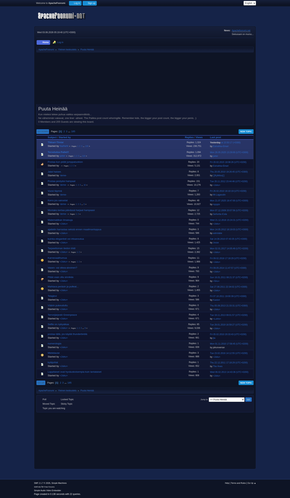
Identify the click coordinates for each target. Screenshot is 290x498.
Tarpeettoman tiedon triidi (61, 248)
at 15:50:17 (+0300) (225, 142)
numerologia (54, 343)
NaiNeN (64, 146)
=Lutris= (217, 319)
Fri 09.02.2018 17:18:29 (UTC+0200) (228, 258)
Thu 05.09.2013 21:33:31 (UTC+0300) (229, 305)
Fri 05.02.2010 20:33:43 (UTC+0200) (228, 334)
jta (214, 338)
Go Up (41, 383)
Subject (52, 137)
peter (62, 155)
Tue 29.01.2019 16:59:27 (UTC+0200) (229, 324)
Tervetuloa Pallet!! (58, 152)
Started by (66, 137)
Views (199, 137)
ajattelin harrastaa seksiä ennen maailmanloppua (74, 229)
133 (86, 146)
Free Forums (49, 487)
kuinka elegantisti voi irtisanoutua (66, 238)
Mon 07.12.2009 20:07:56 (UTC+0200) (229, 210)
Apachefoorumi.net (241, 30)
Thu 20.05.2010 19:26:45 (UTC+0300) (229, 171)
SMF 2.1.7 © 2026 (42, 483)
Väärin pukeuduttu (58, 305)
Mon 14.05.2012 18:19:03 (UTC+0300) (229, 229)
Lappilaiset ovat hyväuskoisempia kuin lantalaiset (74, 371)
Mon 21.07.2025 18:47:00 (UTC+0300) (229, 200)
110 (83, 156)
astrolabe (217, 233)
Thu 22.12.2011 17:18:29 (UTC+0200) (229, 362)
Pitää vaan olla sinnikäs (60, 277)
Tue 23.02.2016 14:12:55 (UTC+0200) (229, 353)
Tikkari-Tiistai (55, 142)
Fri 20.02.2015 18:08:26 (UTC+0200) (228, 162)
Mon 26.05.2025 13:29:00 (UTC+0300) (229, 152)
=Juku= (216, 185)
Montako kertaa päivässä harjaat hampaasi (71, 210)
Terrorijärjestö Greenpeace (62, 314)
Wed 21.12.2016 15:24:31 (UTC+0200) (229, 220)
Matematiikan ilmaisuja (60, 220)
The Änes (217, 366)
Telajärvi (52, 296)
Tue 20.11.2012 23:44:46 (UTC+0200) (229, 181)
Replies (189, 137)
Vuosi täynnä (55, 191)
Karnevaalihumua (57, 257)
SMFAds (37, 487)
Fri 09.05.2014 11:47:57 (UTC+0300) (228, 268)
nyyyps (216, 204)
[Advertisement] (145, 79)
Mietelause (54, 353)
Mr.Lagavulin (219, 194)
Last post (215, 137)
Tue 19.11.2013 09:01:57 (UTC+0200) (229, 315)
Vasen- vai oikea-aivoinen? (62, 267)
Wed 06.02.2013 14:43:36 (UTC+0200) (229, 372)
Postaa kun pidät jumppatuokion (65, 162)
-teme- (63, 175)
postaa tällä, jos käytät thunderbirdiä (67, 334)
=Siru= (216, 281)
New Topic (246, 131)
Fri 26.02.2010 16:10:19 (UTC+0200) (228, 191)
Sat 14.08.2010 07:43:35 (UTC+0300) (228, 239)
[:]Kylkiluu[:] (218, 175)
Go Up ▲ (252, 483)
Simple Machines (59, 483)
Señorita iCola (220, 214)
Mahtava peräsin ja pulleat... (63, 286)
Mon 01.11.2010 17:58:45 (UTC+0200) (229, 343)
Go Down (43, 131)
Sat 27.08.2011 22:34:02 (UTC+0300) (228, 287)
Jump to (204, 399)
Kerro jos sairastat (58, 200)
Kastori (216, 300)
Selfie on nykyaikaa (58, 324)
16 (85, 185)
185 (73, 131)
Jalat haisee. (55, 171)
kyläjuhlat (53, 362)
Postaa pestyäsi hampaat (61, 181)
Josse (216, 242)
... (69, 131)
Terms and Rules (238, 483)
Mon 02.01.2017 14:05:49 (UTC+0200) (229, 248)
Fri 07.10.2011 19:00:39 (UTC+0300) (228, 296)
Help (227, 483)
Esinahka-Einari (221, 146)
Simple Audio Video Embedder (47, 490)
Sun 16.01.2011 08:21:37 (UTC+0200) (229, 277)
